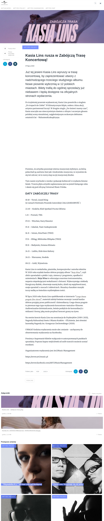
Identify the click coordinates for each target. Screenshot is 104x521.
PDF (37, 356)
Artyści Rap (50, 8)
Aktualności (6, 8)
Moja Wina (76, 257)
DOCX (45, 356)
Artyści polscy (19, 8)
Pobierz (21, 398)
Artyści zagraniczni (35, 8)
